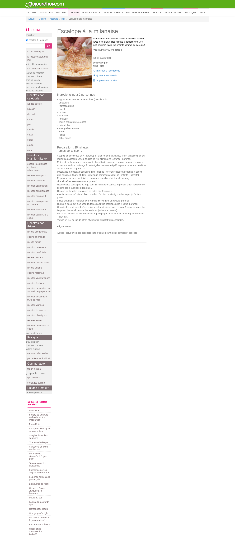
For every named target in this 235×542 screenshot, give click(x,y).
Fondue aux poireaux (39, 524)
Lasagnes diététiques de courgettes (39, 429)
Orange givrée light (38, 513)
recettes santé (34, 320)
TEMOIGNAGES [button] (173, 12)
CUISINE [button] (74, 12)
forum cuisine (34, 369)
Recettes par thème (35, 224)
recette (31, 40)
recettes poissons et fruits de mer (37, 298)
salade (30, 129)
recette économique (37, 231)
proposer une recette (105, 80)
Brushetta (34, 410)
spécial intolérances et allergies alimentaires (37, 167)
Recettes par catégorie (35, 97)
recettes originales (36, 247)
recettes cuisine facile (38, 262)
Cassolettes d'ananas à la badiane (35, 531)
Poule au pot (35, 497)
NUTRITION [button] (46, 12)
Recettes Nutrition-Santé (37, 157)
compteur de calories (37, 353)
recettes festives (35, 283)
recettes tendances (36, 310)
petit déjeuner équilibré (38, 358)
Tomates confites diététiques (37, 464)
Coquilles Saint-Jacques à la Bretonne (37, 491)
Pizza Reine (35, 424)
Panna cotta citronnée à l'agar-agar (38, 456)
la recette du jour (35, 51)
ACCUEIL (33, 12)
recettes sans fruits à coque (37, 216)
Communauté (36, 363)
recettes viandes (35, 305)
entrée (30, 119)
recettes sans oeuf (36, 196)
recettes (54, 19)
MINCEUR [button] (61, 12)
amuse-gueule (34, 104)
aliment (42, 40)
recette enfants (34, 267)
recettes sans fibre (36, 209)
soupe (30, 145)
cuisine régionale (35, 273)
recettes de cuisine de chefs (38, 327)
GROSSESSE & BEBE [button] (137, 12)
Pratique (32, 337)
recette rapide (34, 242)
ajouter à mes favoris (105, 75)
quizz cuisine (33, 377)
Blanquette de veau (39, 484)
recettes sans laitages (38, 191)
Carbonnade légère (38, 509)
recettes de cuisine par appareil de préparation (39, 290)
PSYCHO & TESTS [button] (113, 12)
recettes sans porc (36, 175)
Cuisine (43, 19)
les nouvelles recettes (38, 68)
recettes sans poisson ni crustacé (38, 203)
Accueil (31, 19)
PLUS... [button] (203, 12)
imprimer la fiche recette (106, 70)
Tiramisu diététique (38, 442)
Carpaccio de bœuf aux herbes (38, 448)
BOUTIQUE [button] (190, 12)
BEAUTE (156, 12)
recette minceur (35, 257)
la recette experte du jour (37, 58)
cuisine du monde (36, 237)
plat (63, 19)
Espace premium (38, 388)
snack (30, 140)
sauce (30, 134)
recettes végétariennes (38, 278)
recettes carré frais (36, 252)
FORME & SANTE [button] (91, 12)
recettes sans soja (36, 180)
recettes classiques (37, 315)
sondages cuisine (36, 382)
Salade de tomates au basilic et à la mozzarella (38, 417)
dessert (31, 114)
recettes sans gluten (37, 185)
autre (30, 150)
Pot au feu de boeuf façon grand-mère (39, 518)
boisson (31, 109)
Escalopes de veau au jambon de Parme (39, 471)
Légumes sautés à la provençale (39, 478)
